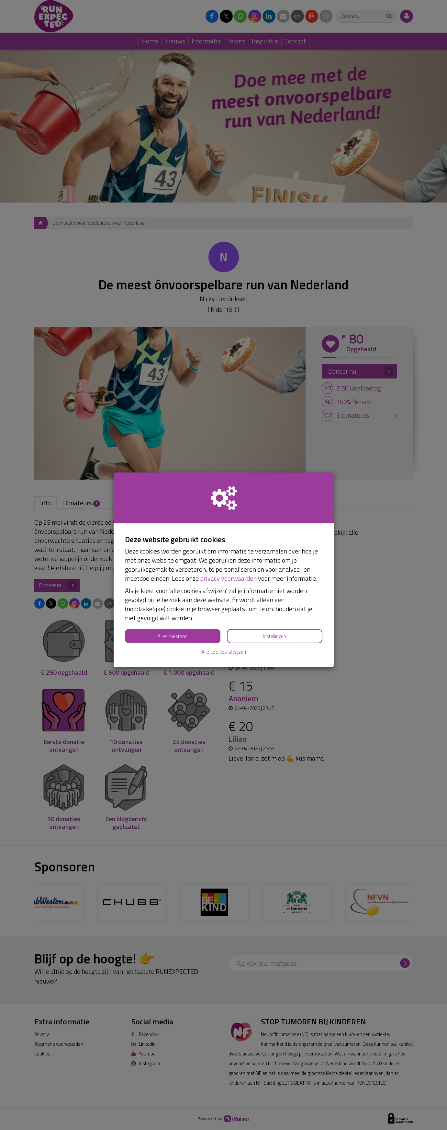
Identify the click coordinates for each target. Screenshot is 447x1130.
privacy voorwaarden (228, 578)
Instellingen (274, 636)
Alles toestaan (172, 636)
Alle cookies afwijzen (223, 652)
